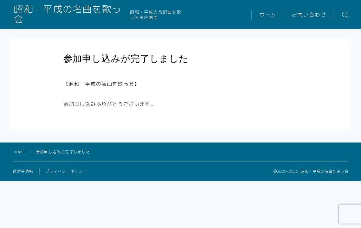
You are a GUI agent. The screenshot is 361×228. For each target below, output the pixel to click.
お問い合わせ (309, 15)
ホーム (267, 15)
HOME (19, 152)
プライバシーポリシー (66, 171)
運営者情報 (23, 171)
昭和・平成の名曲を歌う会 (73, 15)
